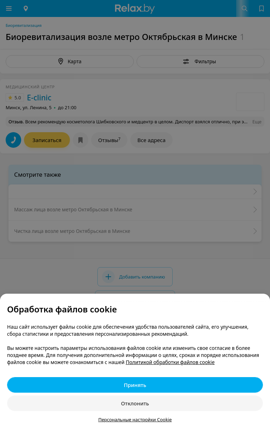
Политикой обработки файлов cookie (170, 362)
